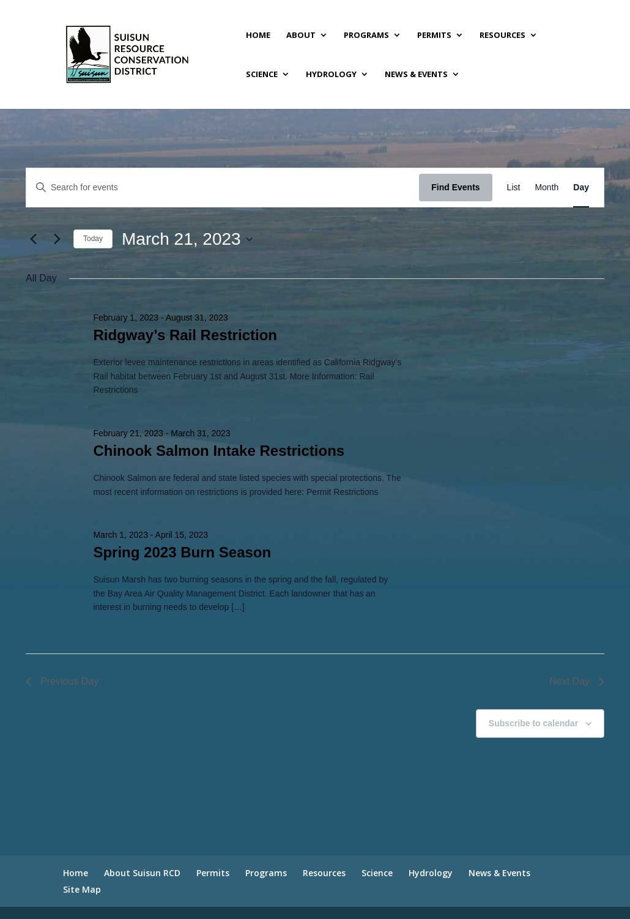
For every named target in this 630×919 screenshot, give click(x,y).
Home (258, 35)
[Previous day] (33, 239)
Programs (366, 35)
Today (93, 238)
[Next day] (57, 239)
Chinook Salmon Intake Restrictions (218, 450)
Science (262, 75)
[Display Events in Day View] (581, 187)
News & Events (416, 75)
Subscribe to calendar (533, 723)
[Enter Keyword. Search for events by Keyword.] (222, 187)
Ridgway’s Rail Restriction (185, 335)
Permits (434, 35)
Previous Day (62, 681)
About (301, 35)
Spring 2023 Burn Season (182, 552)
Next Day (576, 681)
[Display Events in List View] (514, 187)
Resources (502, 35)
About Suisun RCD (142, 873)
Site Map (82, 889)
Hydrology (331, 75)
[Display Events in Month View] (546, 187)
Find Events (455, 187)
